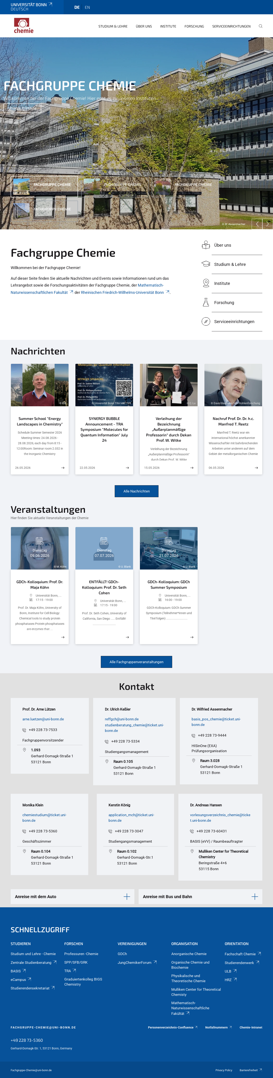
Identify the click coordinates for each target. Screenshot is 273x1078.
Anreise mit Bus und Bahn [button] (167, 896)
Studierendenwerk (242, 963)
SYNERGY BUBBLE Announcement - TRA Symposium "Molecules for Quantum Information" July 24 (104, 429)
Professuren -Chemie (81, 954)
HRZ (231, 980)
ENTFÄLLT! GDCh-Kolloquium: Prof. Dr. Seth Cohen (104, 587)
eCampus (21, 979)
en (87, 7)
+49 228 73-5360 (43, 831)
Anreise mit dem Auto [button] (35, 896)
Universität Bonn (32, 4)
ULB (231, 971)
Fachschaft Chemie (243, 954)
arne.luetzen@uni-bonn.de (43, 719)
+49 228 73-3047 (129, 831)
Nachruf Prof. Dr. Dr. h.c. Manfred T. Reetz (233, 421)
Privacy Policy (224, 1070)
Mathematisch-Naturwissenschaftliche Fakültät (190, 1008)
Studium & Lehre (113, 26)
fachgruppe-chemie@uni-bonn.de (43, 1027)
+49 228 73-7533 (43, 730)
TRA (70, 971)
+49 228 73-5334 (125, 741)
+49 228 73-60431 (212, 831)
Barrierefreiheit (251, 1070)
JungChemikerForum (137, 962)
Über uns (144, 26)
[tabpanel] (136, 133)
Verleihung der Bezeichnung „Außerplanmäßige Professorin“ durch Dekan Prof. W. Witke (168, 429)
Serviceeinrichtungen (231, 26)
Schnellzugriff (40, 929)
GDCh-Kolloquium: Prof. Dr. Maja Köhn (39, 584)
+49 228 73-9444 (212, 735)
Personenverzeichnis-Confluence (173, 1027)
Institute (168, 26)
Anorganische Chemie (189, 954)
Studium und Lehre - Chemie (33, 954)
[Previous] (257, 224)
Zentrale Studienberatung (34, 962)
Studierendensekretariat (33, 988)
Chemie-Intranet (251, 1027)
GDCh (122, 954)
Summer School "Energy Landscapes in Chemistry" (40, 421)
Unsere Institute (22, 108)
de (76, 7)
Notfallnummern (218, 1027)
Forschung (194, 26)
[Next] (267, 224)
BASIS (18, 971)
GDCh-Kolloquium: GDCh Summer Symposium (169, 584)
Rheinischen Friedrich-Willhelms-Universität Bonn (125, 292)
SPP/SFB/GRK (76, 962)
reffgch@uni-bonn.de (122, 719)
